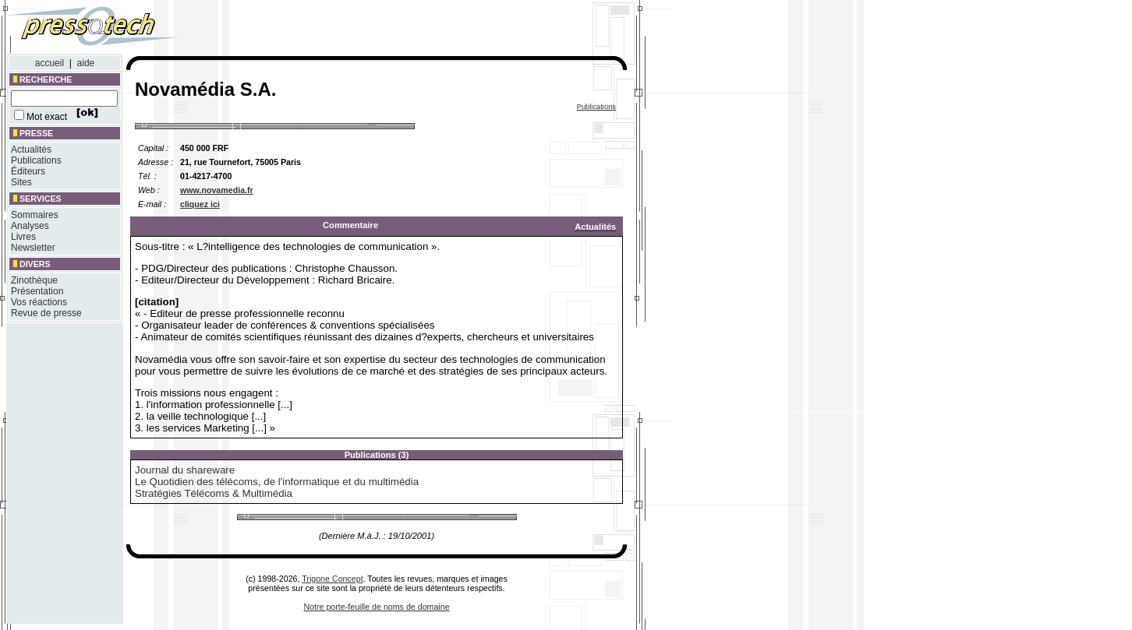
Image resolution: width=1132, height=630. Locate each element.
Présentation (37, 291)
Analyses (30, 225)
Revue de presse (46, 313)
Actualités (31, 149)
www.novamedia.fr (216, 190)
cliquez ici (200, 204)
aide (86, 63)
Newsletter (33, 247)
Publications (36, 160)
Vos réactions (39, 302)
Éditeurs (28, 171)
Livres (23, 236)
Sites (21, 182)
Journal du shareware (185, 470)
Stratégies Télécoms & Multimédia (213, 493)
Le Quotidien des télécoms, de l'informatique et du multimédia (277, 481)
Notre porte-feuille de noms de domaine (376, 606)
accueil (49, 63)
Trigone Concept (332, 578)
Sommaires (34, 214)
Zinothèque (34, 280)
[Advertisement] (419, 29)
